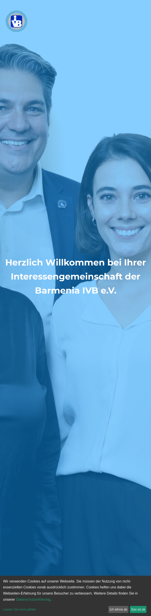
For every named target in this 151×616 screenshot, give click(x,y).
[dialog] (75, 596)
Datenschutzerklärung (33, 599)
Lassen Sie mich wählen (19, 609)
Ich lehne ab (118, 609)
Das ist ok (138, 609)
